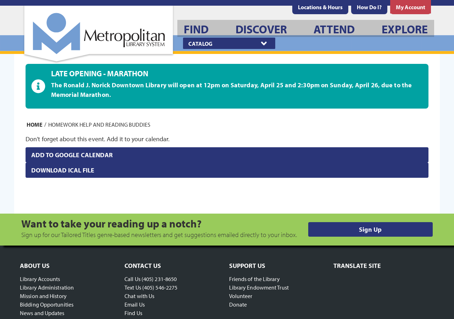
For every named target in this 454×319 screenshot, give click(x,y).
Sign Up (370, 229)
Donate (238, 304)
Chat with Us (139, 295)
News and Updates (42, 313)
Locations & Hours (320, 7)
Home (35, 124)
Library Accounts (40, 278)
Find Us (133, 313)
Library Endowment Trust (259, 287)
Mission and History (43, 295)
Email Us (134, 304)
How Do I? (369, 7)
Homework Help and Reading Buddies (99, 124)
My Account (410, 7)
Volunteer (241, 295)
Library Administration (47, 287)
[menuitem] (320, 7)
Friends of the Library (254, 278)
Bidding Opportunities (46, 304)
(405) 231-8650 (159, 278)
